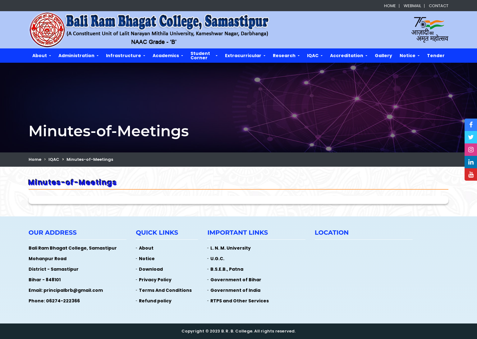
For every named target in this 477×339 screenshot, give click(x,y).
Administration (76, 55)
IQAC (313, 55)
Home (390, 6)
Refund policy (155, 301)
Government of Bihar (235, 280)
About (39, 55)
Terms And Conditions (165, 290)
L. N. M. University (230, 248)
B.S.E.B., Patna (226, 269)
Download (151, 269)
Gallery (383, 55)
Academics (166, 55)
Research (284, 55)
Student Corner (200, 55)
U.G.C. (217, 258)
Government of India (235, 290)
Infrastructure (123, 55)
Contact (438, 6)
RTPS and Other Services (239, 301)
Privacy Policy (155, 280)
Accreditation (346, 55)
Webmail (412, 6)
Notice (407, 55)
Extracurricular (243, 55)
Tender (436, 55)
